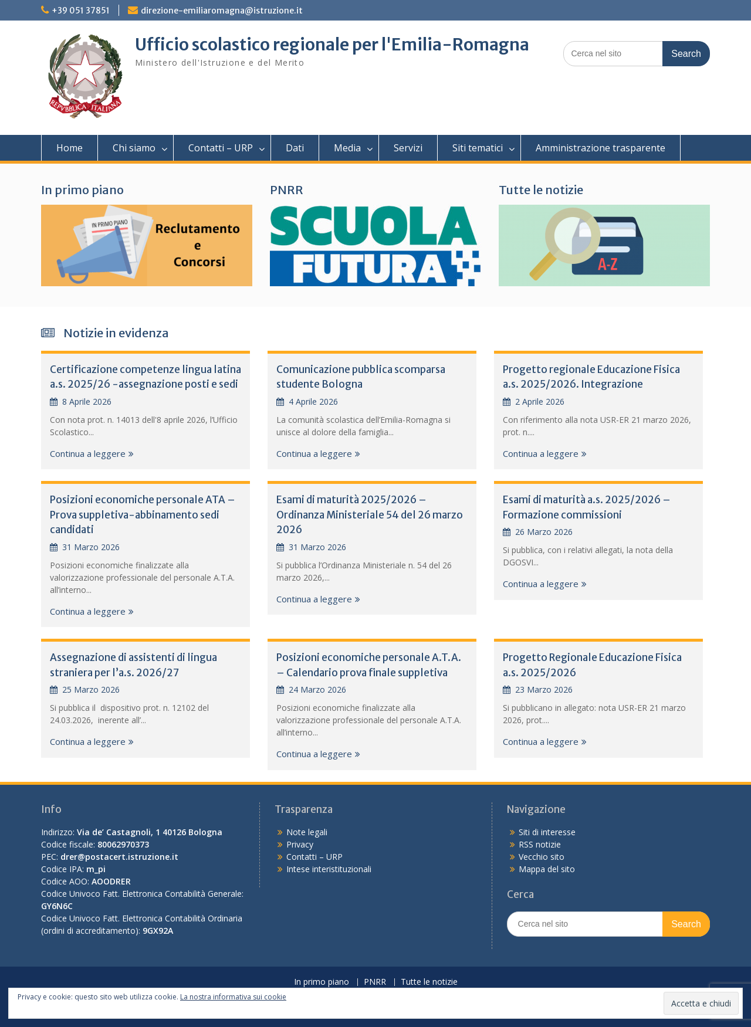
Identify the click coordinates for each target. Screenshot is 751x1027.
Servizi (408, 147)
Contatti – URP (220, 147)
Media (347, 147)
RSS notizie (540, 844)
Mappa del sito (547, 869)
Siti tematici (477, 147)
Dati (295, 147)
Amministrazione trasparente (600, 147)
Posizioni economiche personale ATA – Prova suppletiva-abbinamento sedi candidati (142, 514)
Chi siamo (134, 147)
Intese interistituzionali (328, 869)
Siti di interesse (547, 832)
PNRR (286, 189)
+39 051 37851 (81, 10)
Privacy (299, 844)
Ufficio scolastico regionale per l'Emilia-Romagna (332, 44)
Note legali (306, 832)
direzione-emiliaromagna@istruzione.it (222, 10)
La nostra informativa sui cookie (233, 997)
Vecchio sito (541, 856)
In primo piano (82, 189)
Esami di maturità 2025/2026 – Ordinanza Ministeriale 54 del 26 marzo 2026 (369, 514)
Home (69, 147)
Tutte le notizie (541, 189)
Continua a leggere (88, 453)
